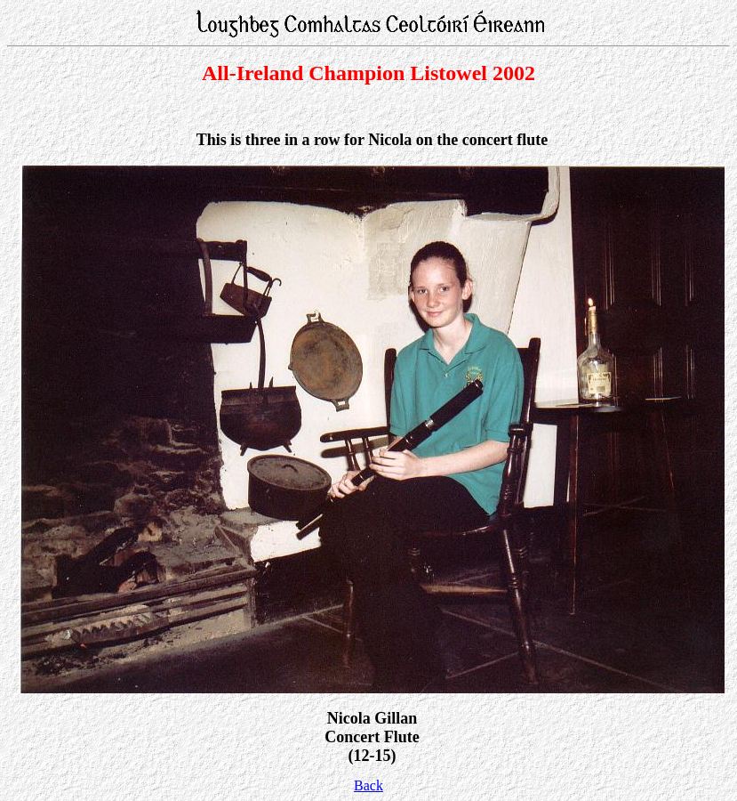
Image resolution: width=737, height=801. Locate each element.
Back (368, 785)
